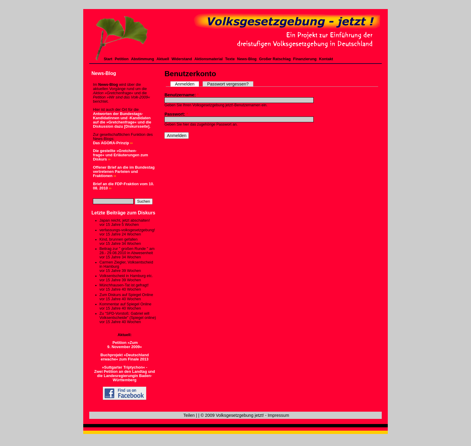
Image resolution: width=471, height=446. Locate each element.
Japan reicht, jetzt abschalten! (125, 220)
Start (108, 59)
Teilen (189, 415)
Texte (230, 59)
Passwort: (176, 114)
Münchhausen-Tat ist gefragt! (124, 285)
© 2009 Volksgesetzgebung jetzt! (232, 415)
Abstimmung (142, 59)
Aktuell (162, 59)
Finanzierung (305, 59)
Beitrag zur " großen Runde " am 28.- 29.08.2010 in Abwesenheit (127, 251)
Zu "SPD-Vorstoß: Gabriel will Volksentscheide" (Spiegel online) (128, 315)
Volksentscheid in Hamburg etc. (126, 276)
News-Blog (247, 59)
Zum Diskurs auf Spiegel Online (126, 295)
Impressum (278, 415)
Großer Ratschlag (275, 59)
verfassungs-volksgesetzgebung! (127, 230)
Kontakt (326, 59)
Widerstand (182, 59)
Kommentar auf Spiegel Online (125, 304)
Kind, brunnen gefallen (119, 239)
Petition (122, 59)
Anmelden (184, 84)
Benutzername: (181, 94)
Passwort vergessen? (228, 84)
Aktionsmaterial (208, 59)
